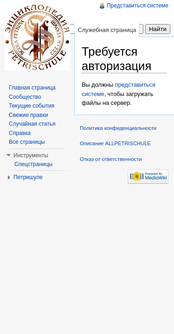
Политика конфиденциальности (118, 128)
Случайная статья (32, 124)
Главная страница (32, 87)
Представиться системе (137, 5)
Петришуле (28, 177)
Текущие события (31, 106)
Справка (20, 133)
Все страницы (27, 142)
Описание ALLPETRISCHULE (115, 143)
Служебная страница (106, 29)
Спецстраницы (33, 164)
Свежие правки (28, 115)
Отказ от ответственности (111, 159)
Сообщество (25, 97)
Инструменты (30, 155)
